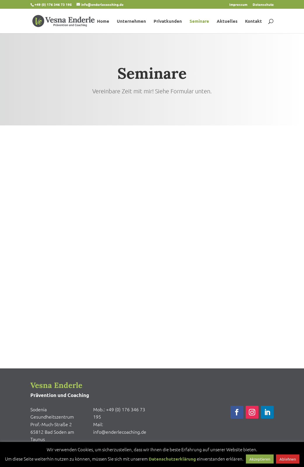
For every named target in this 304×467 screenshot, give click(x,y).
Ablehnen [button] (287, 458)
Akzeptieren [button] (259, 458)
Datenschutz (263, 5)
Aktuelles (227, 21)
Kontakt (253, 21)
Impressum (238, 5)
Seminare (199, 21)
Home (103, 21)
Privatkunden (168, 21)
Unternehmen (131, 21)
